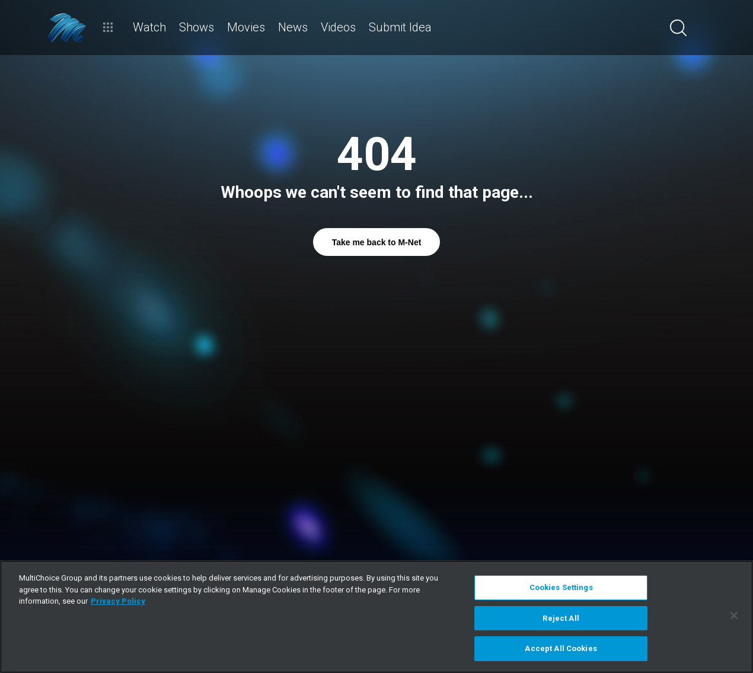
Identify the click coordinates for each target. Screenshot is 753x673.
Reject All (561, 618)
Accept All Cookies (560, 648)
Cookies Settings (561, 587)
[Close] (734, 616)
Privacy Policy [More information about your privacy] (118, 601)
